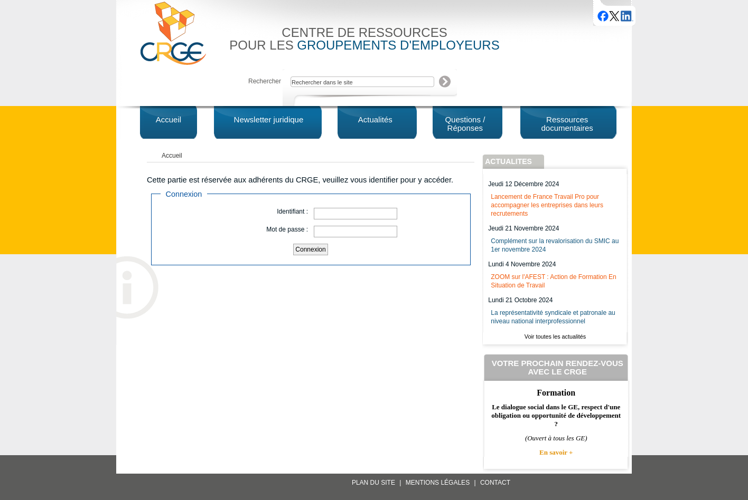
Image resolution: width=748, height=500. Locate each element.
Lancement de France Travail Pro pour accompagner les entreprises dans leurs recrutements (547, 205)
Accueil (172, 155)
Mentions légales (438, 482)
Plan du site (373, 482)
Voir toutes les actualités (555, 336)
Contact (495, 482)
